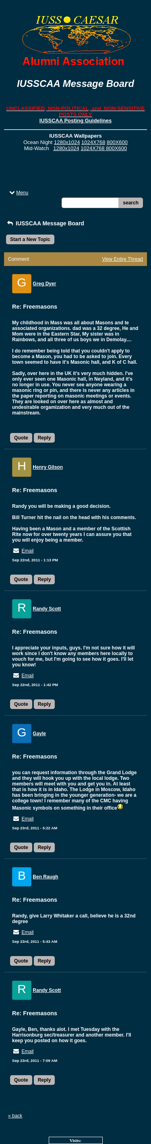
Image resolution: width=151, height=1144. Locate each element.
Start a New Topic (30, 239)
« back (15, 1116)
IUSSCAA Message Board (45, 223)
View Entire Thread (122, 259)
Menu (18, 193)
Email (27, 551)
